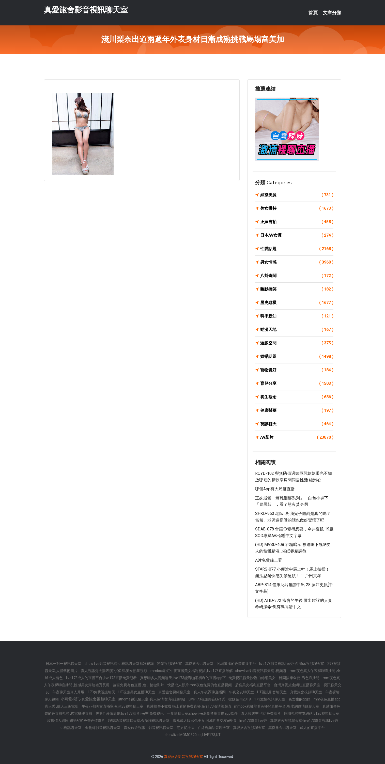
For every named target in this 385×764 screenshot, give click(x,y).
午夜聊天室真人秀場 (68, 692)
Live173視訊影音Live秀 (207, 699)
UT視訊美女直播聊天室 (137, 692)
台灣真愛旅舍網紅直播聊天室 (297, 685)
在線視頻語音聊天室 (214, 728)
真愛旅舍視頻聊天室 (174, 692)
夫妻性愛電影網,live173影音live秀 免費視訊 (130, 713)
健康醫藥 (296, 410)
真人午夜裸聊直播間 (210, 692)
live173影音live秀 (253, 721)
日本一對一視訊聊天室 (64, 664)
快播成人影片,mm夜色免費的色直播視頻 (200, 685)
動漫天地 (296, 329)
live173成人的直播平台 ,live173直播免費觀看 (101, 678)
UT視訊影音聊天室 (272, 692)
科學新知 (296, 316)
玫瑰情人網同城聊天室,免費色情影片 (76, 721)
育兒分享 (296, 383)
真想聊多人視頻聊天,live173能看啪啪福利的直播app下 (183, 678)
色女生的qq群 (299, 699)
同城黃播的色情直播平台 (237, 664)
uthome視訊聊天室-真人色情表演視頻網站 (152, 699)
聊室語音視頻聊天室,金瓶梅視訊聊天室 (139, 721)
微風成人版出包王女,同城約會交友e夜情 (205, 721)
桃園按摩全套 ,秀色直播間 (299, 678)
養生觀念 (296, 397)
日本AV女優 (296, 235)
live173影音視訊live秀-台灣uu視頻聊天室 (292, 664)
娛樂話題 (296, 356)
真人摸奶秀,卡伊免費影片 (261, 713)
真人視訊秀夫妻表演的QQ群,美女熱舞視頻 (114, 671)
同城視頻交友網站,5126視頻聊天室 (311, 713)
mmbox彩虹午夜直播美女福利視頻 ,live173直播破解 (191, 671)
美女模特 (296, 208)
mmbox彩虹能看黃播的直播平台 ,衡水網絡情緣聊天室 (277, 706)
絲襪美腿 (296, 194)
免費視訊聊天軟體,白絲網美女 (252, 678)
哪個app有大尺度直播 (275, 488)
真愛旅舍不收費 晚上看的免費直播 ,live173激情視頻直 (189, 706)
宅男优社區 (186, 728)
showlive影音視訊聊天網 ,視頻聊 (261, 671)
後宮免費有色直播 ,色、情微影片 (139, 685)
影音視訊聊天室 (161, 728)
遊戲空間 (296, 343)
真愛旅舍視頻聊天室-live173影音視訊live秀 (304, 721)
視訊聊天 (296, 423)
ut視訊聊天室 (71, 728)
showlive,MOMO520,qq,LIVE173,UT (193, 735)
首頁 (313, 12)
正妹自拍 (296, 221)
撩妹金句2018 (240, 699)
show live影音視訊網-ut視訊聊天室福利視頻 (120, 664)
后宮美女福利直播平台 (253, 685)
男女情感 (296, 262)
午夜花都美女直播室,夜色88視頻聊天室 (113, 706)
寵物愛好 (296, 370)
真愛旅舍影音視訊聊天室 (86, 9)
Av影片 (296, 437)
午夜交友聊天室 (242, 692)
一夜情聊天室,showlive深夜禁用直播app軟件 (202, 713)
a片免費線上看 (268, 560)
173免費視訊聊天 (102, 692)
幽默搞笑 (296, 289)
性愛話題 (296, 248)
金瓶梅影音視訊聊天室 (103, 728)
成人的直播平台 (312, 728)
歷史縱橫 (296, 302)
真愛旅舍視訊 (135, 728)
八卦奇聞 (296, 275)
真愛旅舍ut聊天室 (199, 664)
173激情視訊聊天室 (270, 699)
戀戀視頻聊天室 (170, 664)
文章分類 (332, 12)
